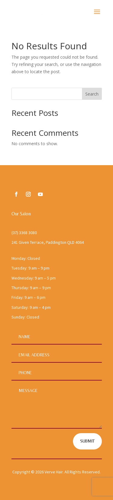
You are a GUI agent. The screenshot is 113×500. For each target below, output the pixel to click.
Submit (87, 441)
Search (92, 94)
